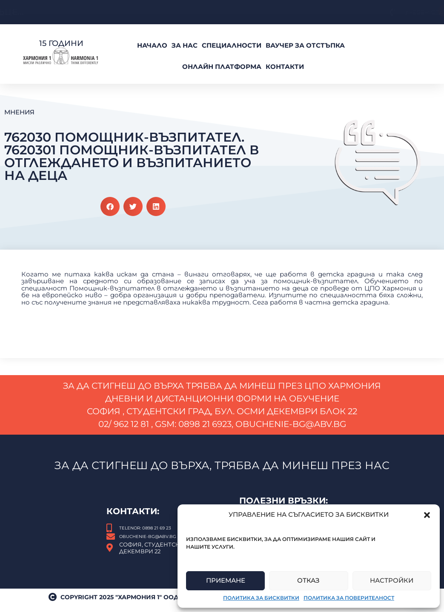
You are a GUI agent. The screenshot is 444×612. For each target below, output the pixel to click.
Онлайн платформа (221, 67)
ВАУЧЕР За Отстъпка (305, 45)
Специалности (231, 45)
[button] (427, 515)
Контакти (285, 67)
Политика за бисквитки (261, 598)
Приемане (225, 580)
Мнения (19, 112)
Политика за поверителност (349, 598)
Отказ (308, 580)
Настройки (391, 580)
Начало (152, 45)
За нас (185, 45)
